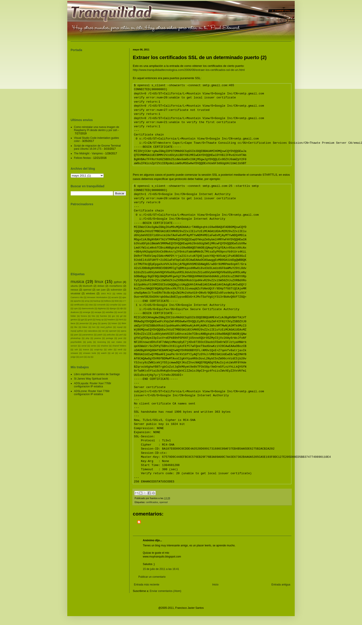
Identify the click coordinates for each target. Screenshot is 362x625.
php (87, 338)
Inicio (215, 584)
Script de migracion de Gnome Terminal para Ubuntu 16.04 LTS (97, 147)
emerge (86, 312)
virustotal (75, 293)
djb (121, 308)
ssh (76, 349)
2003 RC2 (106, 293)
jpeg (95, 323)
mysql (119, 327)
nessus (74, 289)
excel (120, 312)
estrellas (109, 312)
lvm (93, 327)
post (120, 338)
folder (73, 316)
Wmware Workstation (97, 297)
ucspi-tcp (98, 349)
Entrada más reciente (146, 584)
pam (76, 334)
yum (82, 357)
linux (99, 281)
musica (77, 281)
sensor (74, 345)
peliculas (111, 334)
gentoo (74, 319)
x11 (120, 353)
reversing (101, 342)
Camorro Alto (77, 297)
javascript (84, 323)
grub (90, 319)
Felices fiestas (82, 157)
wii (112, 353)
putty (89, 342)
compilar (113, 304)
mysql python (77, 331)
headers (111, 319)
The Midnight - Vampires (88, 153)
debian (100, 286)
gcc (113, 316)
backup (96, 301)
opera (123, 331)
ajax (124, 297)
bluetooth (87, 286)
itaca (73, 323)
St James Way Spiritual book (91, 378)
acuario (114, 297)
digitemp (102, 308)
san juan (101, 289)
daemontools (88, 308)
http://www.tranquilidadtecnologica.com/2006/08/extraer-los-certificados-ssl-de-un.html (189, 70)
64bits (119, 293)
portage (109, 338)
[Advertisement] (168, 525)
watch (104, 353)
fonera (84, 316)
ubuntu (74, 286)
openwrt (112, 331)
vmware (74, 353)
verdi (120, 349)
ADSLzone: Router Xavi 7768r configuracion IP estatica (92, 393)
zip (88, 357)
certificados (152, 502)
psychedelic (76, 342)
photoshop (76, 338)
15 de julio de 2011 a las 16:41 (161, 569)
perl (121, 334)
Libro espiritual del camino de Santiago (97, 374)
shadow (104, 345)
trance (86, 349)
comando (101, 304)
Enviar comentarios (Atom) (165, 591)
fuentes (103, 316)
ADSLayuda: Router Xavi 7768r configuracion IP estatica (92, 385)
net (103, 331)
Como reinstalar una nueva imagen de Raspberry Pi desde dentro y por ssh (96, 128)
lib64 (124, 323)
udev (110, 349)
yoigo (73, 357)
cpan (123, 304)
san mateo (116, 342)
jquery (104, 323)
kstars (114, 323)
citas (91, 304)
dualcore (75, 312)
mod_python (106, 327)
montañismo (115, 286)
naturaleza (92, 331)
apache (77, 301)
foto (93, 316)
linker (85, 327)
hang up (100, 319)
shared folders (119, 345)
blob (117, 301)
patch (99, 334)
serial (83, 345)
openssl (163, 502)
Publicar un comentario (152, 576)
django (113, 308)
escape (97, 312)
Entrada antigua (280, 584)
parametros (87, 334)
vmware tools (89, 353)
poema (97, 338)
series (94, 345)
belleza (107, 301)
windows (90, 293)
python (118, 282)
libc (76, 327)
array (87, 301)
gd (121, 316)
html (121, 319)
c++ (124, 301)
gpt (82, 319)
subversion (116, 289)
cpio (76, 308)
